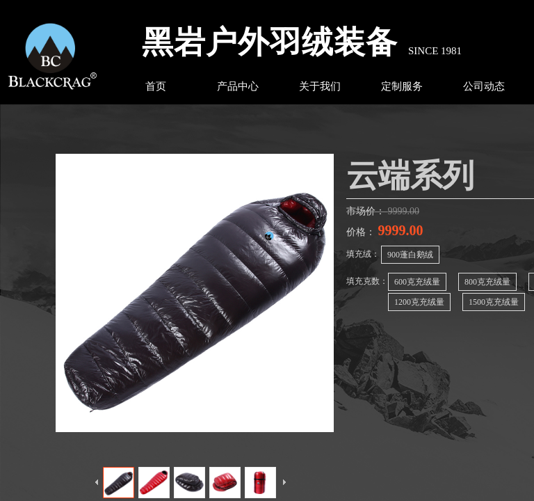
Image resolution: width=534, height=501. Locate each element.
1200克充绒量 (419, 302)
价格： (362, 232)
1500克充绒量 (494, 302)
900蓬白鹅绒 (410, 255)
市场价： (367, 211)
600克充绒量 (417, 282)
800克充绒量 (487, 282)
